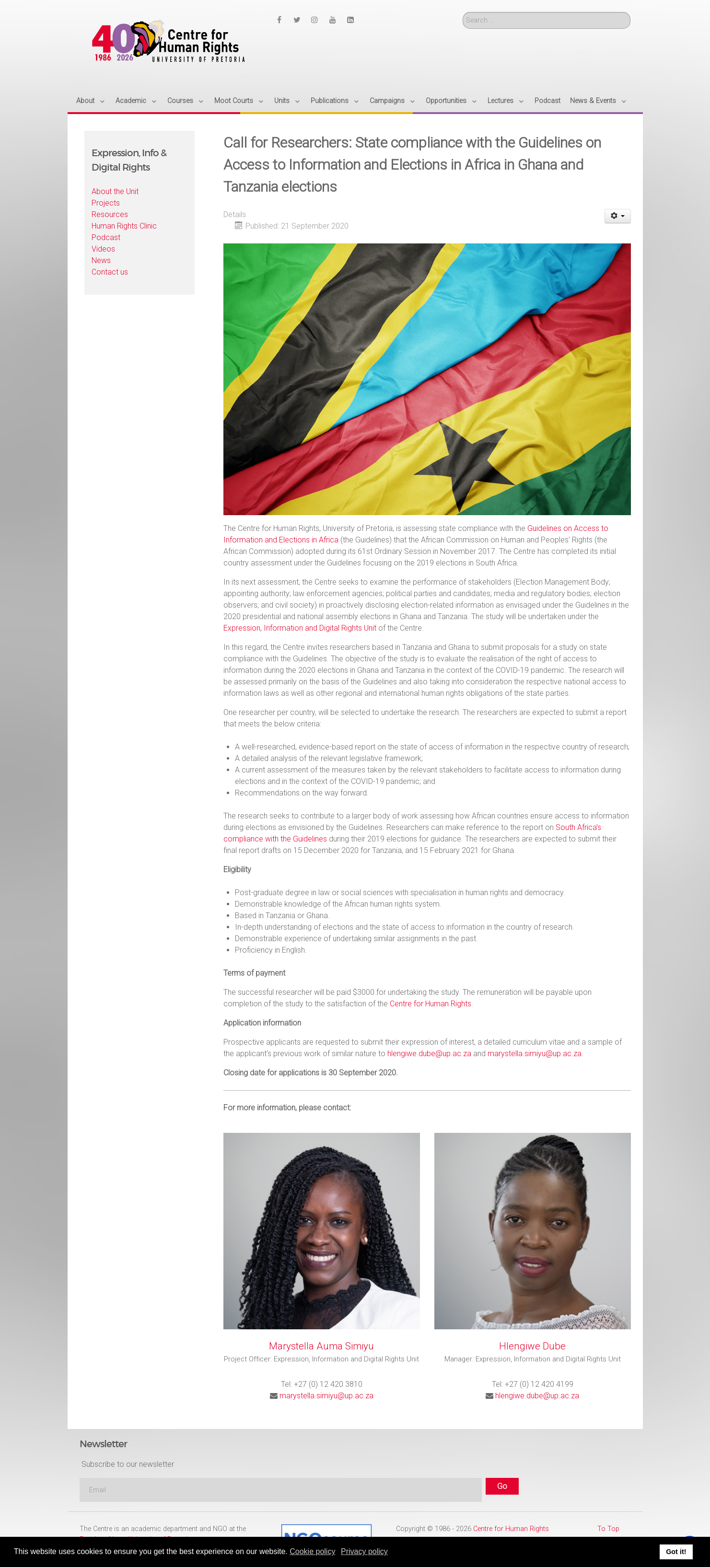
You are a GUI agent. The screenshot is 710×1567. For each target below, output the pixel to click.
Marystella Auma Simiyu (321, 1346)
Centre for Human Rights (430, 1003)
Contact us (110, 272)
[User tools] (618, 216)
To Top (608, 1529)
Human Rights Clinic (124, 225)
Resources (110, 214)
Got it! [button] (676, 1551)
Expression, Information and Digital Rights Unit (299, 628)
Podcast (106, 237)
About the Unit (115, 191)
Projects (106, 202)
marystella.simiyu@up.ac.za (535, 1053)
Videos (103, 248)
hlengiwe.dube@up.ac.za (429, 1053)
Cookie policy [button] (312, 1551)
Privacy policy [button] (364, 1551)
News (101, 260)
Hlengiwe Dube (532, 1346)
